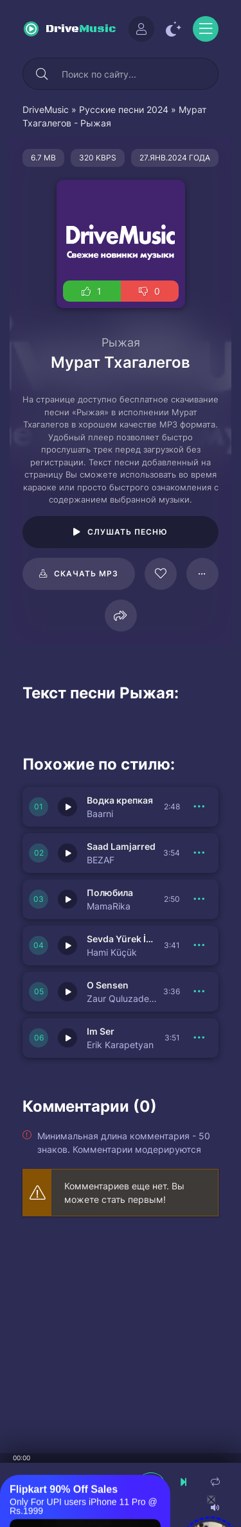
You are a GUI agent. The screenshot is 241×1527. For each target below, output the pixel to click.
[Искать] (41, 74)
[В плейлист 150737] (199, 991)
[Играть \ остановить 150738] (67, 945)
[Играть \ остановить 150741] (67, 807)
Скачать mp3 (86, 573)
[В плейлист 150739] (199, 899)
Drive (81, 29)
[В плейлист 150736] (199, 1038)
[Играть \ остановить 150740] (67, 853)
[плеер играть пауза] (151, 1482)
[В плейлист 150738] (199, 945)
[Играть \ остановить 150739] (67, 899)
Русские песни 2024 (123, 109)
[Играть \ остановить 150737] (67, 992)
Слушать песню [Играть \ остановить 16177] (127, 532)
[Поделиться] (121, 616)
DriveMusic (45, 109)
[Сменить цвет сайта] (173, 29)
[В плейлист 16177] (202, 574)
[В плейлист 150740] (199, 853)
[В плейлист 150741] (199, 806)
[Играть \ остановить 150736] (67, 1038)
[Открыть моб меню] (206, 29)
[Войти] (141, 29)
